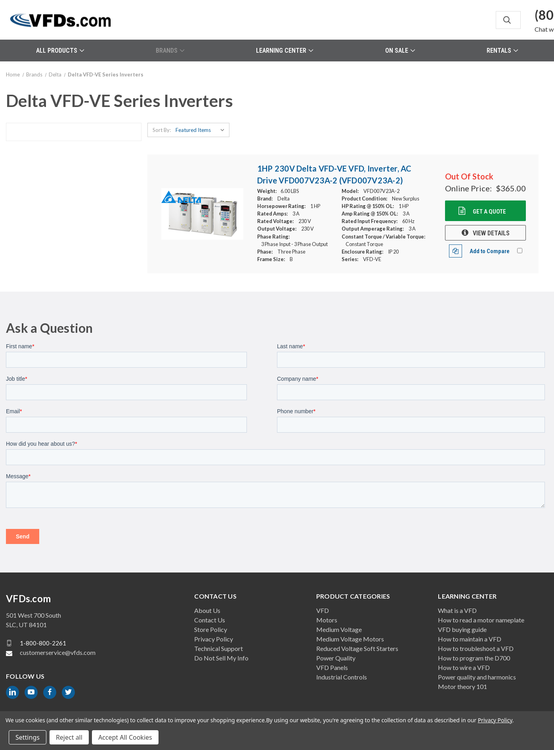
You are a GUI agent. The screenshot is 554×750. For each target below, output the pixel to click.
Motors (326, 620)
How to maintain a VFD (469, 639)
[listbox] (201, 130)
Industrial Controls (341, 677)
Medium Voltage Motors (350, 639)
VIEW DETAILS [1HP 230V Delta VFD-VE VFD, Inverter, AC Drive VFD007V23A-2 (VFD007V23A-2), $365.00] (486, 233)
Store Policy (210, 629)
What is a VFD (457, 610)
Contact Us (209, 620)
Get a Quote (489, 211)
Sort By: (162, 130)
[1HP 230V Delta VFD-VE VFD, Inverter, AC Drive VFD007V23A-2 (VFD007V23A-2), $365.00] (202, 213)
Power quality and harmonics (477, 677)
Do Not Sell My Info (221, 658)
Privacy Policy (213, 639)
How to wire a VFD (464, 667)
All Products (60, 50)
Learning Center (284, 50)
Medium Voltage (339, 629)
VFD (322, 610)
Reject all (69, 737)
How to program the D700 (474, 658)
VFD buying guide (462, 629)
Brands (170, 50)
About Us (207, 610)
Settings (27, 737)
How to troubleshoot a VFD (476, 648)
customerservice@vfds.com (58, 652)
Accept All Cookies (125, 737)
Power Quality (335, 658)
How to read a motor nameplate (481, 620)
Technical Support (218, 648)
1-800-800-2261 (43, 643)
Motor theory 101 (462, 686)
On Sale (400, 50)
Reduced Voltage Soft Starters (357, 648)
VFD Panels (332, 667)
